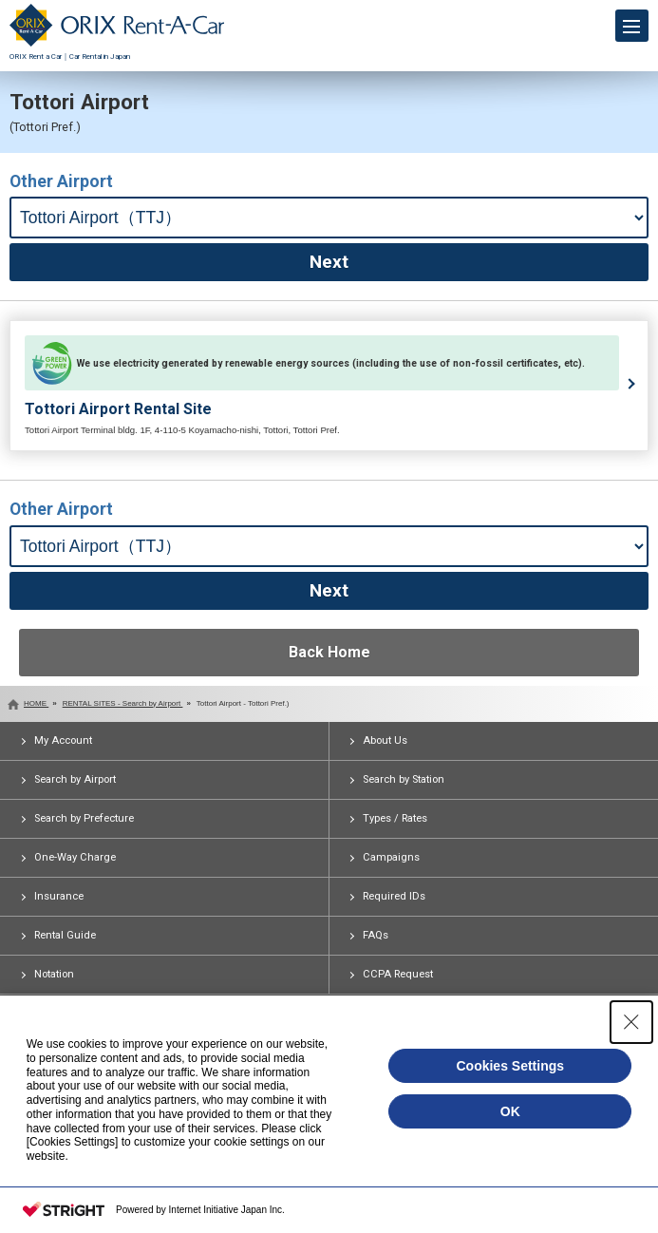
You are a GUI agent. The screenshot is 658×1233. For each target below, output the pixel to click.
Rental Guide (65, 935)
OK (510, 1111)
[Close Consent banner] (631, 1022)
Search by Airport (75, 779)
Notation (54, 974)
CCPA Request (398, 974)
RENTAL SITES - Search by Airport (123, 703)
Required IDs (394, 896)
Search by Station (403, 779)
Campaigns (391, 857)
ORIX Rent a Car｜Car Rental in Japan (116, 52)
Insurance (59, 896)
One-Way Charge (75, 857)
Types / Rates (395, 818)
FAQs (375, 935)
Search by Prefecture (84, 818)
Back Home (329, 652)
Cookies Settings (510, 1065)
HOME (36, 703)
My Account (63, 740)
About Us (385, 740)
